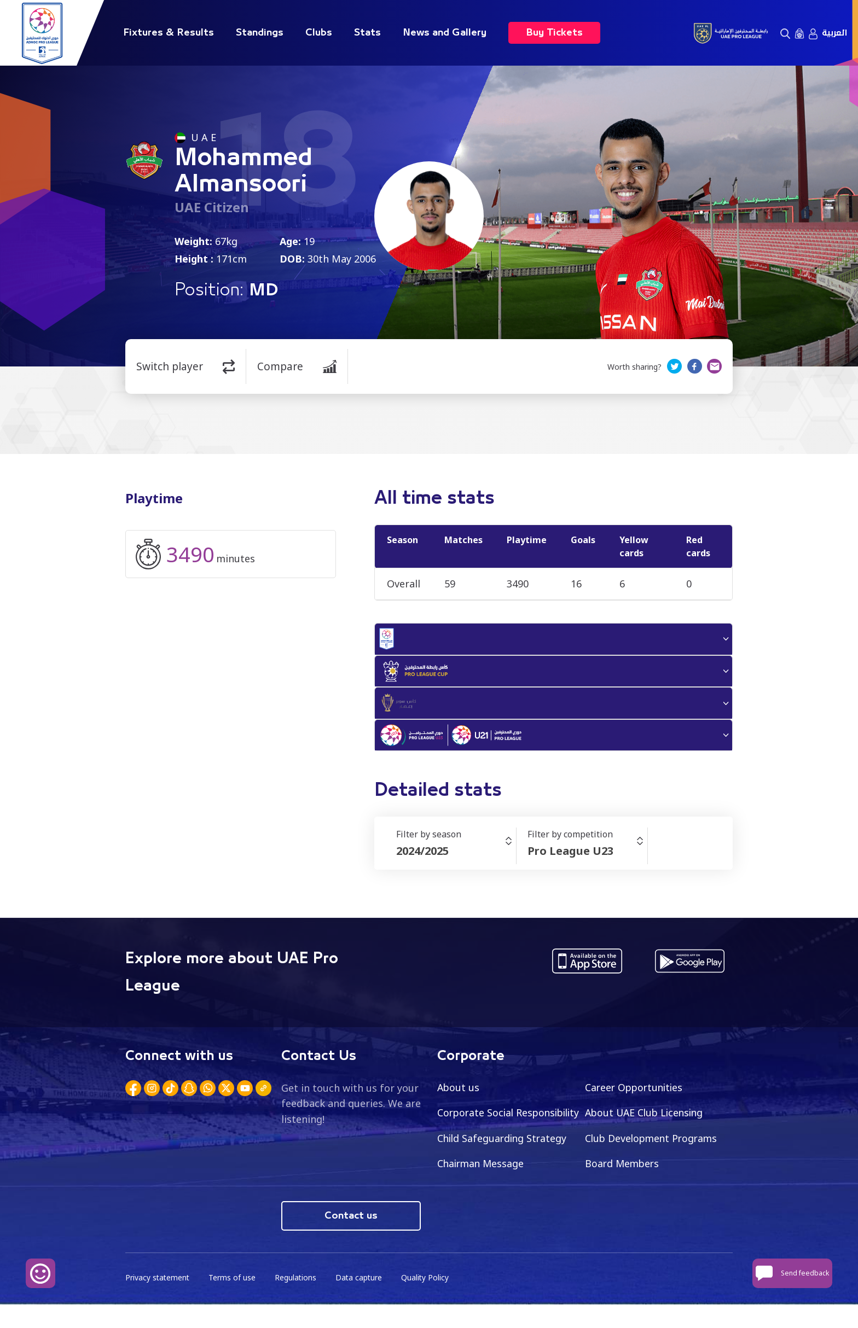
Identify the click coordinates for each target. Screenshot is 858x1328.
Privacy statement (158, 1301)
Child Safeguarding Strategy (651, 1145)
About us (458, 1094)
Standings (259, 32)
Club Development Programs (505, 1171)
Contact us (351, 1238)
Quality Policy (428, 1301)
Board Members (475, 1197)
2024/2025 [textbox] (422, 858)
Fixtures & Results (168, 32)
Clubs (318, 32)
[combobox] (456, 858)
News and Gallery (444, 32)
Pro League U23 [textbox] (570, 858)
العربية (834, 33)
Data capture (361, 1301)
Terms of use (233, 1301)
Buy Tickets (554, 32)
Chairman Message (630, 1171)
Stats (367, 32)
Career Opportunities (636, 1094)
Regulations (297, 1301)
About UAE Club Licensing (646, 1120)
